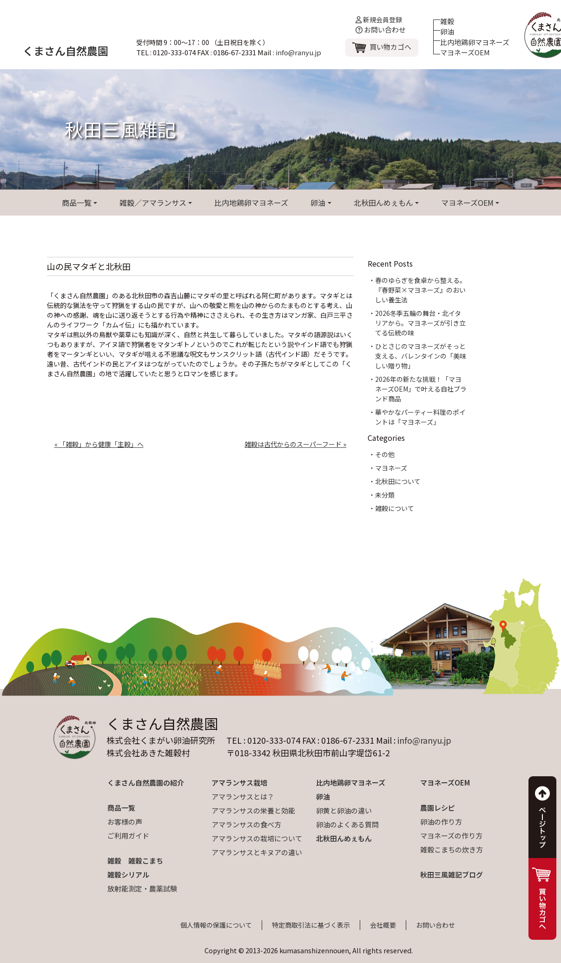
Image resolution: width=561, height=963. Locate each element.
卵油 (447, 31)
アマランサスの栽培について (256, 838)
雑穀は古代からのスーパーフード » (295, 444)
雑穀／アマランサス (152, 202)
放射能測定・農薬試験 (142, 888)
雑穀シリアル (128, 874)
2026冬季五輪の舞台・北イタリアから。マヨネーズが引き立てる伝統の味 (420, 322)
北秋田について (398, 481)
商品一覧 (77, 202)
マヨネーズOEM (465, 52)
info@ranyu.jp (298, 52)
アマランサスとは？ (242, 796)
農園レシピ (437, 807)
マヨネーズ (391, 467)
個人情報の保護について (216, 925)
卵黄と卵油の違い (344, 810)
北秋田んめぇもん (383, 202)
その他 (385, 454)
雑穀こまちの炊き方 (451, 849)
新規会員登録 (379, 19)
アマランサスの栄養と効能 (253, 810)
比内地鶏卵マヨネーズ (474, 42)
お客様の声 (124, 821)
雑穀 (447, 21)
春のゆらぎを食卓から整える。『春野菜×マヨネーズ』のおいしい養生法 (420, 289)
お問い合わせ (381, 29)
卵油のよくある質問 (347, 824)
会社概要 (383, 925)
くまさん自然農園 (65, 51)
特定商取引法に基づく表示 (311, 925)
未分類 (385, 494)
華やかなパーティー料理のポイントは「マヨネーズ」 (420, 416)
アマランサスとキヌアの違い (256, 852)
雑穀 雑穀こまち (135, 860)
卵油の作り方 (441, 821)
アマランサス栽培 (239, 782)
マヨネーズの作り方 (451, 835)
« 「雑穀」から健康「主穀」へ (99, 444)
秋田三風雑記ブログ (451, 874)
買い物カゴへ (390, 47)
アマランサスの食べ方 (246, 824)
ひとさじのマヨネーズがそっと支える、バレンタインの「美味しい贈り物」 (420, 355)
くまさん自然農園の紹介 (145, 782)
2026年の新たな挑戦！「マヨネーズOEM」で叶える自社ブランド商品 (421, 388)
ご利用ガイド (128, 835)
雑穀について (394, 508)
